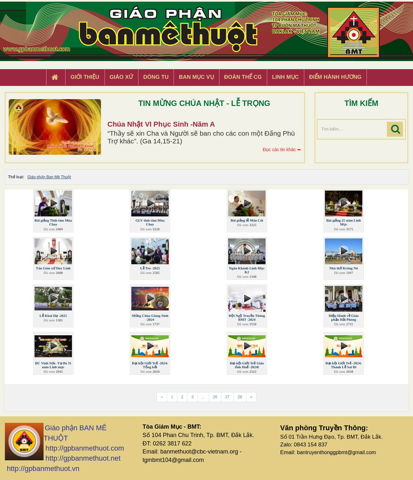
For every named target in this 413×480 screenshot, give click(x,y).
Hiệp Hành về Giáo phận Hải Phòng (343, 317)
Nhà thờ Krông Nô (343, 268)
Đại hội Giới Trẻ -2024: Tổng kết (150, 365)
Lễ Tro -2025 (150, 268)
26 (215, 397)
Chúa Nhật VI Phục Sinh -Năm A (161, 124)
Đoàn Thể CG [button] (243, 77)
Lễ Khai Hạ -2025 (53, 316)
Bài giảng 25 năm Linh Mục (343, 222)
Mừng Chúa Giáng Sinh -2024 (150, 317)
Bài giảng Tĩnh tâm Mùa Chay (53, 222)
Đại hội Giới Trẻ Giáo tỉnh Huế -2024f (247, 365)
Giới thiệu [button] (84, 77)
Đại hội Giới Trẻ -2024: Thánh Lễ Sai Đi (344, 365)
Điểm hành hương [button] (335, 77)
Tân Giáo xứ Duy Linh (53, 268)
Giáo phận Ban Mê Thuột (49, 177)
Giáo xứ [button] (121, 77)
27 (227, 397)
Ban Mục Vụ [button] (196, 77)
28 (240, 397)
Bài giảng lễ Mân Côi (247, 220)
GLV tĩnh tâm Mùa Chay (150, 222)
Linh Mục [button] (285, 77)
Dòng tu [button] (155, 77)
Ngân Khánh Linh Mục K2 (247, 270)
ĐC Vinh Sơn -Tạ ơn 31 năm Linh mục (53, 365)
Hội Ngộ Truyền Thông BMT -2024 (247, 317)
